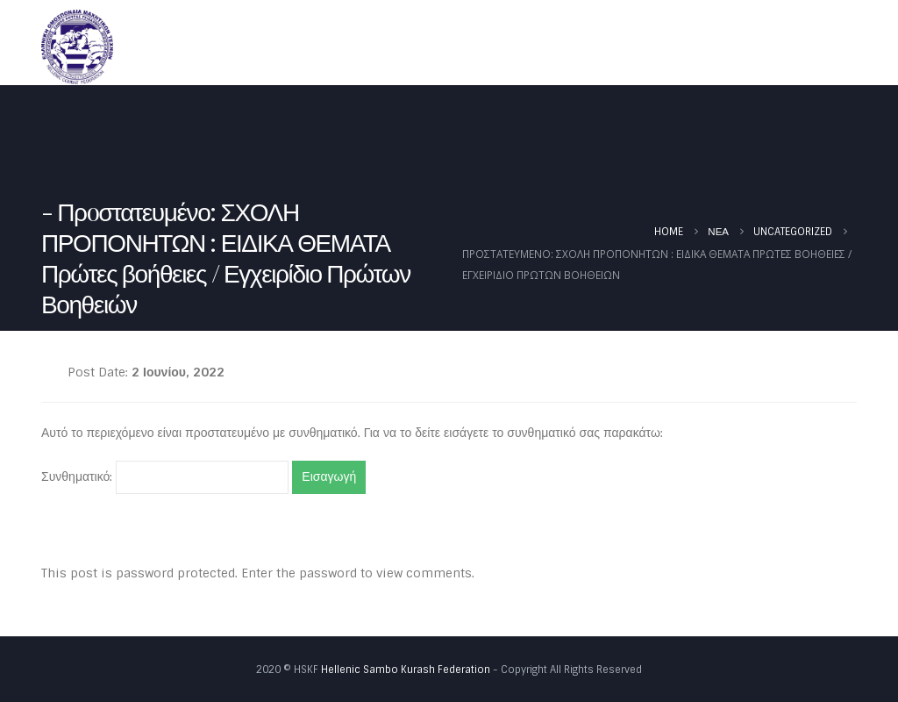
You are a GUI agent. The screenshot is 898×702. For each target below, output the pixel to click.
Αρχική (355, 46)
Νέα (535, 46)
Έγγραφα (696, 46)
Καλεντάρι (608, 46)
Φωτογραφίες (803, 46)
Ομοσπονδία (444, 46)
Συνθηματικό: (165, 477)
